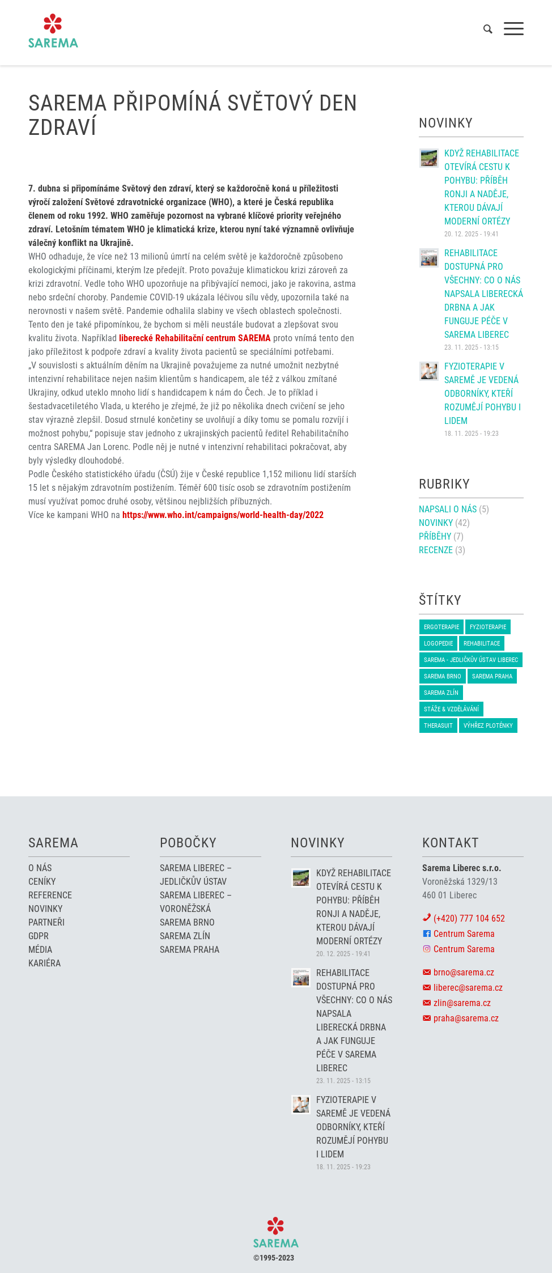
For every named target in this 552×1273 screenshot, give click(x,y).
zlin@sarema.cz (462, 1003)
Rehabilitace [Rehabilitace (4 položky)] (482, 643)
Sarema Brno (187, 922)
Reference (50, 895)
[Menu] (508, 28)
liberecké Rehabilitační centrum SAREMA (195, 338)
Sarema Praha (189, 949)
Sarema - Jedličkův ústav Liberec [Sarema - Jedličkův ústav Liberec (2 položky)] (471, 660)
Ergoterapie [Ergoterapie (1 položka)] (441, 627)
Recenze (436, 550)
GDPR (38, 936)
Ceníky (42, 881)
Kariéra (44, 963)
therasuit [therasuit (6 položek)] (438, 725)
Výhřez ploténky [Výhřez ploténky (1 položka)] (488, 725)
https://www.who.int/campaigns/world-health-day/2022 (223, 515)
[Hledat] (482, 28)
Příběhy (435, 536)
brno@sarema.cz (464, 972)
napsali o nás (448, 509)
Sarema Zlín (185, 936)
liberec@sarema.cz (468, 987)
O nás (40, 868)
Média (40, 949)
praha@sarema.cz (466, 1018)
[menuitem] (482, 28)
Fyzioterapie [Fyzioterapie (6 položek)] (488, 627)
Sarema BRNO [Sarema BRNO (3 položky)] (442, 676)
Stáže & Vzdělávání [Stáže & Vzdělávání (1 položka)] (451, 709)
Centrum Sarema (464, 933)
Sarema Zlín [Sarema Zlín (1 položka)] (441, 693)
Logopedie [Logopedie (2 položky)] (438, 643)
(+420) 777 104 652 (469, 918)
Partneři (46, 922)
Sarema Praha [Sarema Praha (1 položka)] (492, 676)
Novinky (436, 522)
